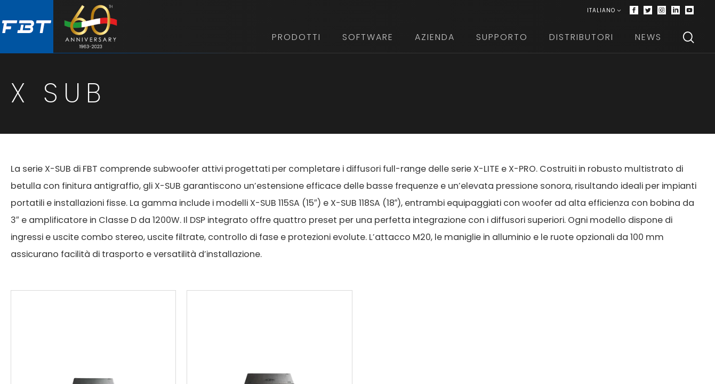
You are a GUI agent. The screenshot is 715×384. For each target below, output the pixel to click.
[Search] (688, 37)
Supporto (502, 37)
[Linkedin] (675, 10)
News (648, 37)
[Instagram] (661, 10)
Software (367, 37)
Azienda (435, 37)
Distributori (581, 37)
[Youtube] (689, 10)
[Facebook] (634, 10)
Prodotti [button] (296, 37)
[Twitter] (648, 10)
